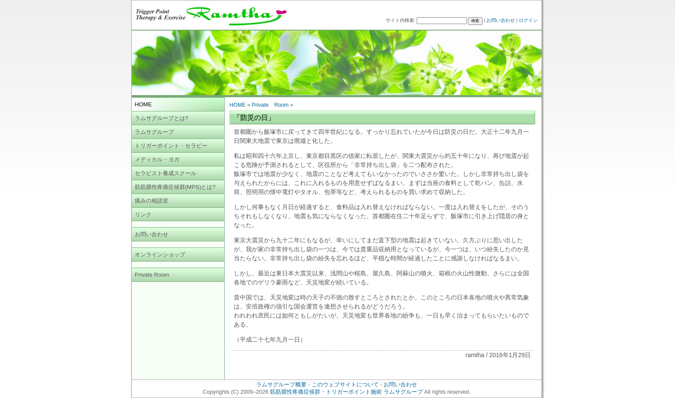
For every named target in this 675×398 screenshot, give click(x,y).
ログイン (528, 20)
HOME (237, 105)
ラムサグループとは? (161, 118)
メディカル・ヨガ (157, 159)
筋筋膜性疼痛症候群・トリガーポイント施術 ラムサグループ (346, 392)
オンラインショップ (160, 254)
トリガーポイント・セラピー (171, 145)
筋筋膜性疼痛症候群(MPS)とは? (175, 187)
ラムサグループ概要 (281, 384)
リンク (143, 214)
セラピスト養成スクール (165, 173)
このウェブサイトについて (345, 384)
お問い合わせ (500, 20)
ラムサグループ (154, 132)
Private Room (152, 275)
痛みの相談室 (151, 200)
